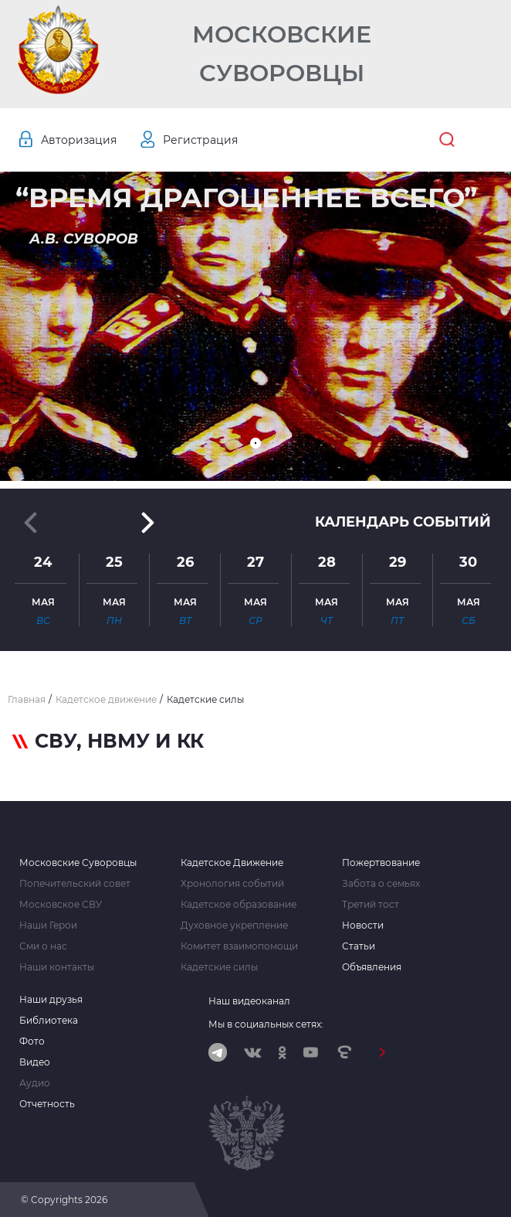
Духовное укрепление (234, 925)
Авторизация (79, 140)
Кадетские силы (219, 967)
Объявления (371, 967)
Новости (363, 925)
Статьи (358, 946)
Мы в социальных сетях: (265, 1024)
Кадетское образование (238, 904)
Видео (34, 1062)
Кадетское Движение (232, 863)
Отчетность (47, 1104)
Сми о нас (43, 946)
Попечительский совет (74, 883)
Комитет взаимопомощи (239, 946)
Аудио (34, 1083)
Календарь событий (403, 521)
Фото (32, 1041)
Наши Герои (48, 925)
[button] (255, 443)
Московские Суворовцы (281, 53)
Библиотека (48, 1020)
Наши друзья (51, 999)
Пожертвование (381, 863)
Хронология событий (232, 883)
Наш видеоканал (249, 1001)
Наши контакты (56, 967)
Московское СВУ (60, 904)
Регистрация (200, 140)
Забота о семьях (381, 883)
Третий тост (370, 904)
